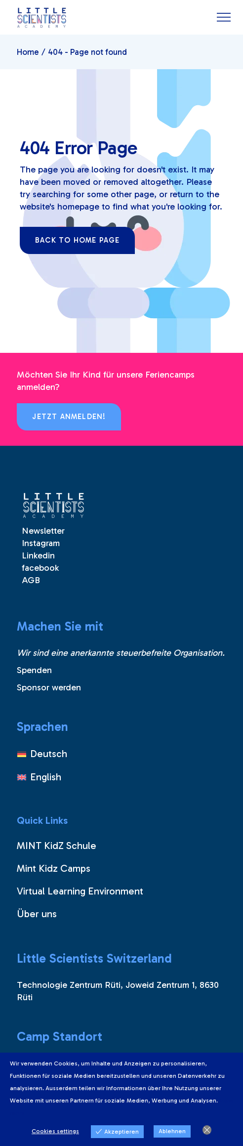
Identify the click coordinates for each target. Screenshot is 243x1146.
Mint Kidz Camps (53, 868)
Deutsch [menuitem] (48, 754)
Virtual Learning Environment (80, 891)
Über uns (37, 914)
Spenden (34, 670)
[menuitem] (42, 754)
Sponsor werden (49, 687)
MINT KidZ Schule (56, 845)
